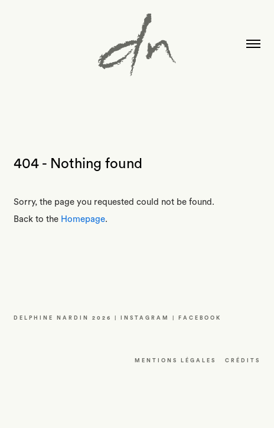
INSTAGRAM (144, 318)
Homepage (83, 219)
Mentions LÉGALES (175, 360)
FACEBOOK (199, 318)
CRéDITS (242, 360)
